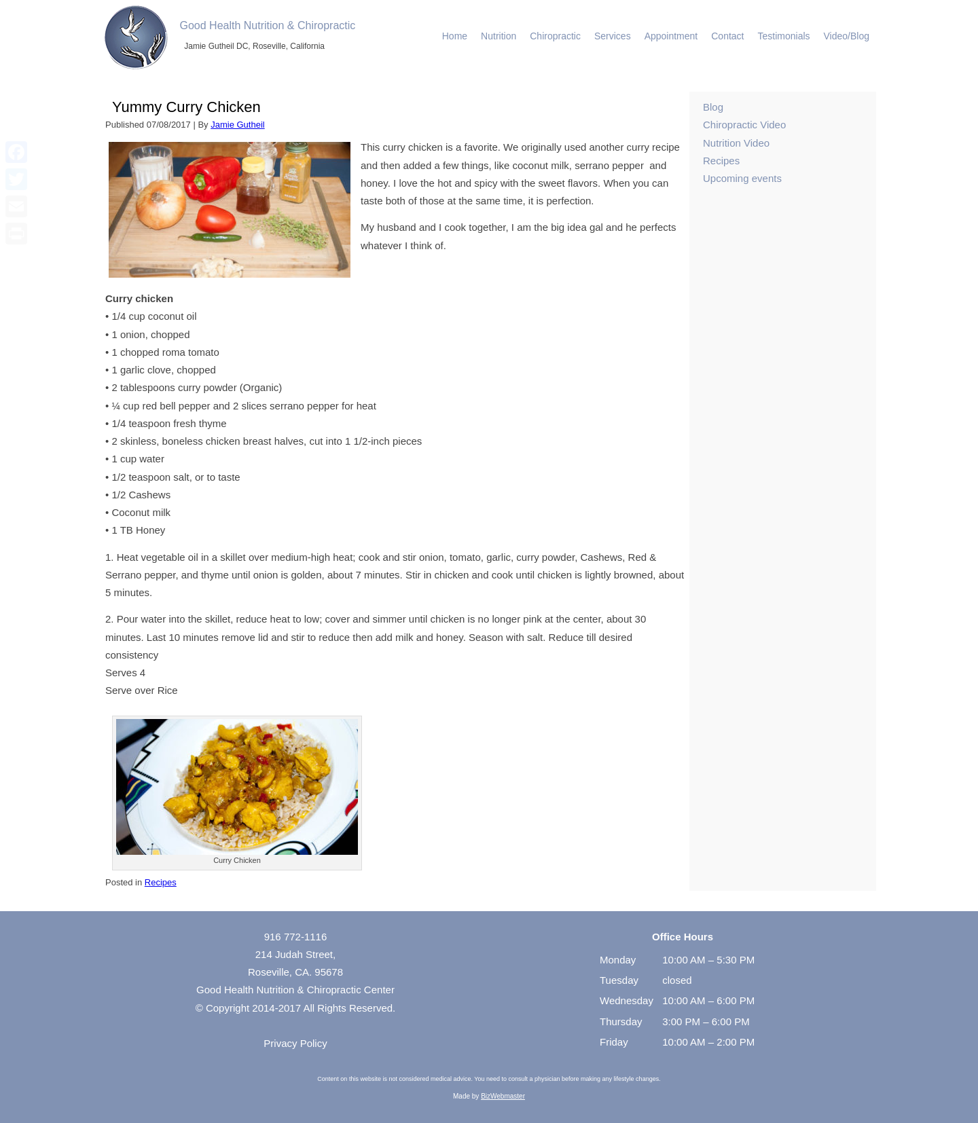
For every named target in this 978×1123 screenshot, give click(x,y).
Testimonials (784, 36)
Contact (727, 36)
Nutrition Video (736, 143)
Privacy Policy (295, 1043)
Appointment (671, 36)
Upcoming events (742, 178)
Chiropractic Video (744, 124)
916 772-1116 (295, 936)
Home (454, 36)
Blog (713, 107)
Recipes (161, 882)
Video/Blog (846, 36)
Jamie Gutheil (237, 124)
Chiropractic (555, 36)
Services (612, 36)
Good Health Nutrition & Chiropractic (268, 25)
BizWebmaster (503, 1096)
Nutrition (498, 36)
